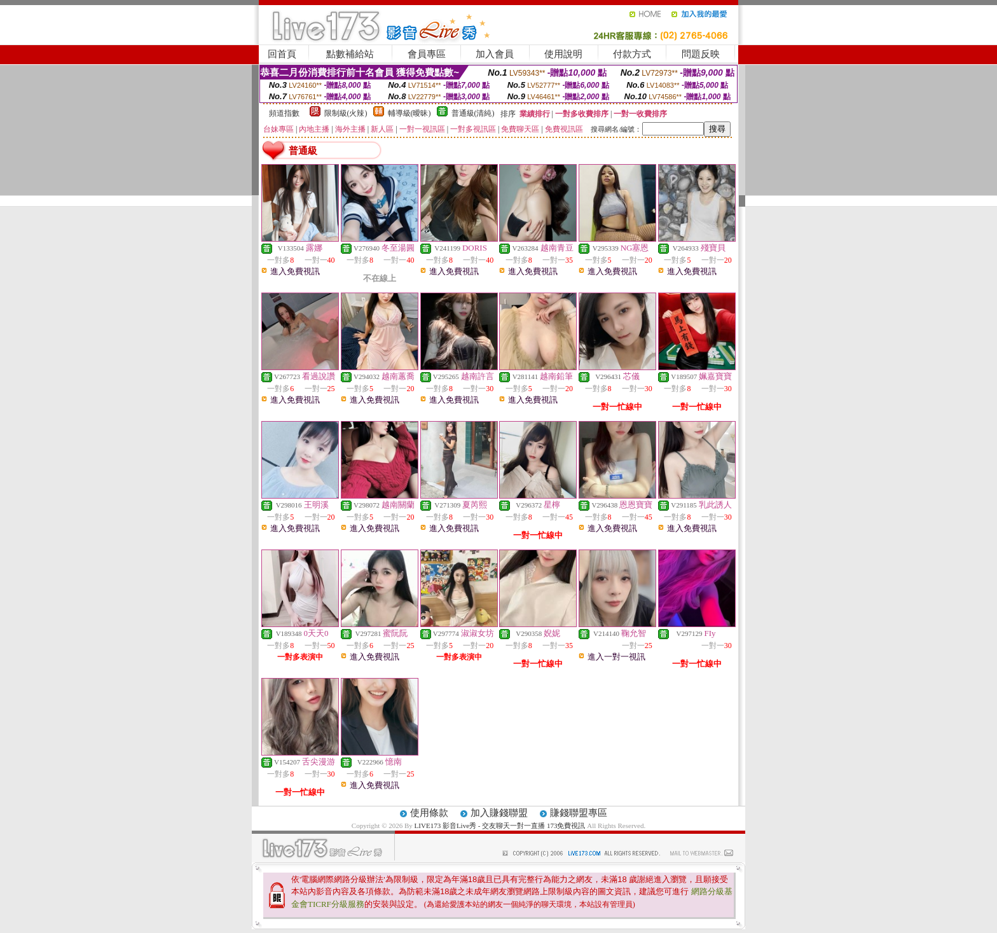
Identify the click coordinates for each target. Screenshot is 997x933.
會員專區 (427, 54)
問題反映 (701, 54)
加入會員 (495, 54)
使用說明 (563, 54)
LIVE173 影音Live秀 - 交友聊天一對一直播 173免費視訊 (500, 825)
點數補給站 (350, 54)
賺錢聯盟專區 (578, 813)
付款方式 (632, 54)
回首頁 (282, 54)
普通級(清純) (473, 113)
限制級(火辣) (346, 113)
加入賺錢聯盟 (499, 813)
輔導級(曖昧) (409, 113)
